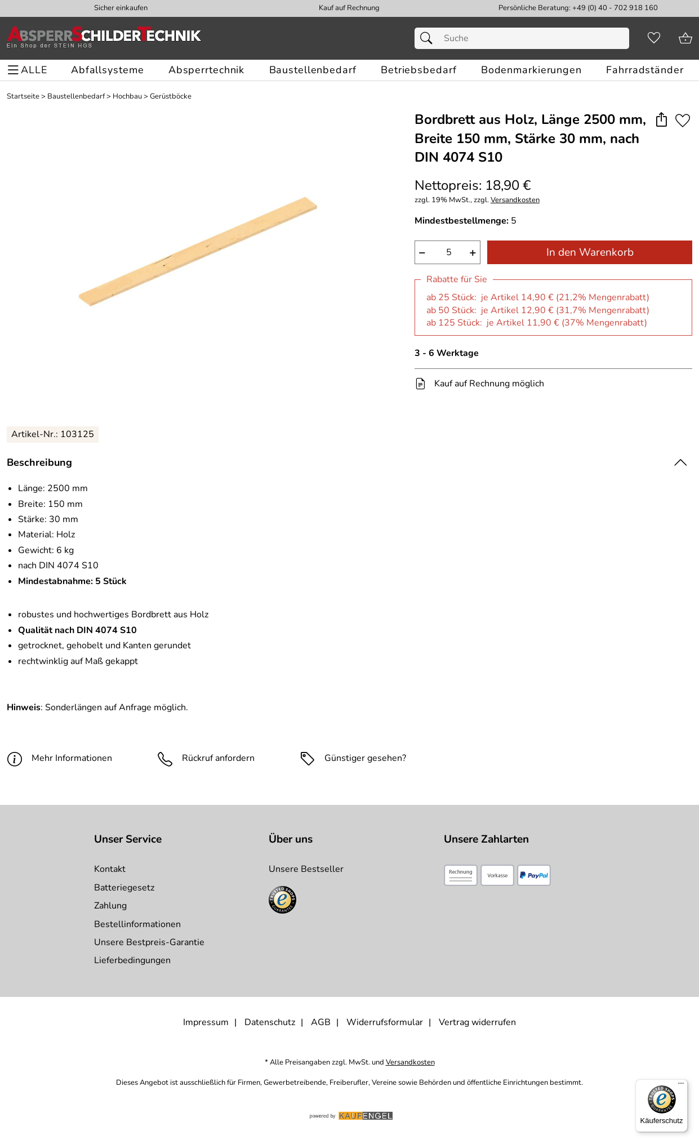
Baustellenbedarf (76, 96)
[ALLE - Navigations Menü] (29, 70)
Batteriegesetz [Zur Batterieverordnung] (124, 887)
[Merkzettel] (654, 38)
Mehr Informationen (59, 758)
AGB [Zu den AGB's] (321, 1022)
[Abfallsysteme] (107, 70)
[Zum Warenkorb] (685, 38)
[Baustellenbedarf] (313, 70)
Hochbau (127, 96)
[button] (661, 120)
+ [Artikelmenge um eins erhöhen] (473, 252)
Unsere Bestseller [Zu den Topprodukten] (306, 869)
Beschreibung (39, 462)
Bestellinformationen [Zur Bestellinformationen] (137, 924)
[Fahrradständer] (644, 70)
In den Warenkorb (590, 252)
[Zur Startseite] (104, 38)
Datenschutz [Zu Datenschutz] (269, 1022)
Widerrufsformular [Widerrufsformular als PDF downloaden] (384, 1022)
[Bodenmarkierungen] (531, 70)
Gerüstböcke (171, 96)
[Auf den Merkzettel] (683, 120)
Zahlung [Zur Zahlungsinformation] (110, 905)
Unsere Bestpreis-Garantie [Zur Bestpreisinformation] (149, 942)
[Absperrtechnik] (206, 70)
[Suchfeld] (522, 38)
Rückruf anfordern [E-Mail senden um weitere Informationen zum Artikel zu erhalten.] (218, 758)
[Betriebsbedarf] (418, 70)
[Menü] (681, 1086)
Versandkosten (515, 200)
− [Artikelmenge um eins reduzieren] (422, 252)
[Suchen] (429, 38)
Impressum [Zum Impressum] (206, 1022)
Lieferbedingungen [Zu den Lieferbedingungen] (132, 960)
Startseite (23, 96)
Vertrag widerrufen (477, 1022)
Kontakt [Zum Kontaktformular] (110, 869)
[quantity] (447, 252)
